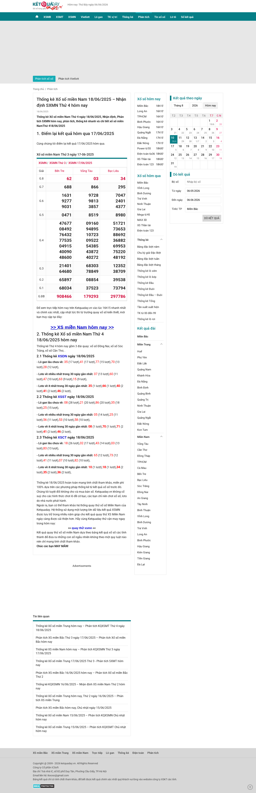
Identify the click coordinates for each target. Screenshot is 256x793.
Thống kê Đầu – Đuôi (149, 295)
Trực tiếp (97, 753)
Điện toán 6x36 (146, 153)
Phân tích (143, 17)
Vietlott (85, 17)
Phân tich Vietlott (68, 78)
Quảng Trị (142, 399)
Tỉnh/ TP (177, 209)
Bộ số (175, 181)
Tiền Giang (143, 558)
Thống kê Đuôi (145, 289)
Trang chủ (38, 89)
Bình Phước (144, 121)
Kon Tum (142, 429)
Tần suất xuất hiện (148, 307)
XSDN (62, 356)
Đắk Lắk (142, 363)
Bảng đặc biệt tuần (148, 258)
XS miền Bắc (40, 753)
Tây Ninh (142, 504)
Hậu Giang (143, 127)
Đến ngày (177, 200)
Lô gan (99, 17)
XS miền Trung (60, 753)
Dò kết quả (211, 218)
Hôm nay (210, 105)
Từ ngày (176, 190)
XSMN (72, 17)
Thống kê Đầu (145, 283)
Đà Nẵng (142, 137)
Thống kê (127, 17)
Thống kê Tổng (146, 301)
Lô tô (173, 17)
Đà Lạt (141, 564)
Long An (142, 111)
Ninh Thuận (144, 204)
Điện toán (138, 753)
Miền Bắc (142, 106)
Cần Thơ (142, 449)
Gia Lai (141, 209)
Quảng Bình (144, 393)
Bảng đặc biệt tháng (149, 264)
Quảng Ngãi (144, 132)
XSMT (59, 17)
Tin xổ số (159, 17)
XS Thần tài (144, 159)
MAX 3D (142, 220)
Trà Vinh (142, 198)
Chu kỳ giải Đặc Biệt (149, 252)
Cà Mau (141, 468)
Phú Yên (142, 357)
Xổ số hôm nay (149, 99)
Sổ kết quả (187, 17)
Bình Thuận (143, 510)
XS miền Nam (80, 753)
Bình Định (142, 387)
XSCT (62, 437)
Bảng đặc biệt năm (148, 246)
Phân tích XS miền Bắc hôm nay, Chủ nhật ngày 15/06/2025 (73, 707)
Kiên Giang (143, 552)
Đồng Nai (142, 492)
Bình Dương (144, 193)
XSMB (47, 17)
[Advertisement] (128, 49)
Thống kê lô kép (146, 277)
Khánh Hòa (143, 375)
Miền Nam (143, 437)
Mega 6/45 (143, 214)
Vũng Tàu (142, 443)
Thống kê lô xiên (147, 270)
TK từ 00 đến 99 (146, 313)
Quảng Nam (144, 369)
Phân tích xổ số (44, 78)
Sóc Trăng (143, 486)
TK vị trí (112, 17)
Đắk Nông (143, 143)
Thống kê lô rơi (146, 319)
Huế (139, 351)
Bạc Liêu (142, 480)
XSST (62, 397)
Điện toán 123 (145, 164)
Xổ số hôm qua (149, 176)
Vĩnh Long (143, 188)
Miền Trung (144, 344)
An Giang (142, 498)
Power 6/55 (144, 148)
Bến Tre (141, 474)
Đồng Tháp (143, 456)
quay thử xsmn (82, 528)
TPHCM (141, 116)
